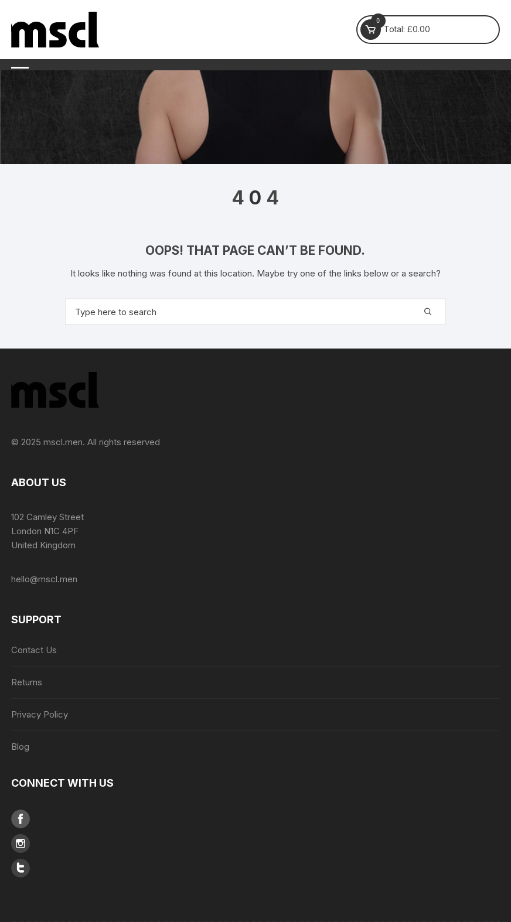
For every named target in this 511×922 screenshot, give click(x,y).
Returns (26, 682)
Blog (20, 746)
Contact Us (34, 649)
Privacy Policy (39, 714)
